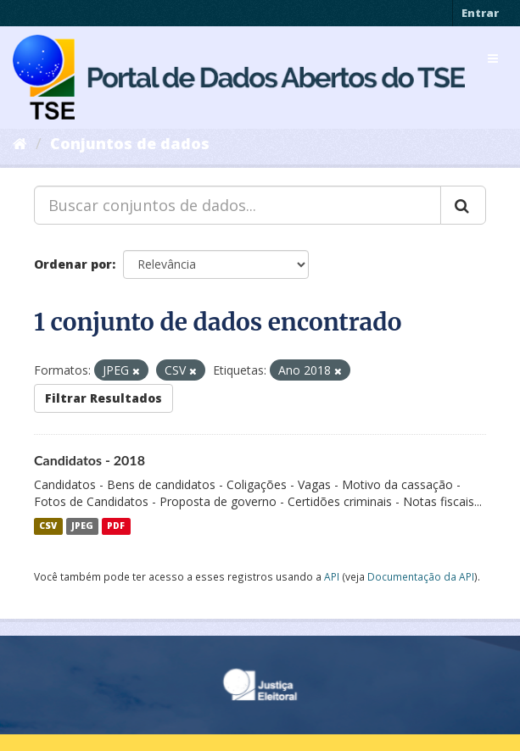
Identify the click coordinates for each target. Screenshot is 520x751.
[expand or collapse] (492, 58)
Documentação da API (420, 576)
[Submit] (463, 205)
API (331, 576)
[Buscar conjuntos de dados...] (237, 205)
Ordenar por (73, 264)
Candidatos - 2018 (89, 460)
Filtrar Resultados (103, 398)
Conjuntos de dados (130, 143)
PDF (116, 526)
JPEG (82, 526)
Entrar (480, 12)
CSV (48, 526)
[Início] (20, 143)
